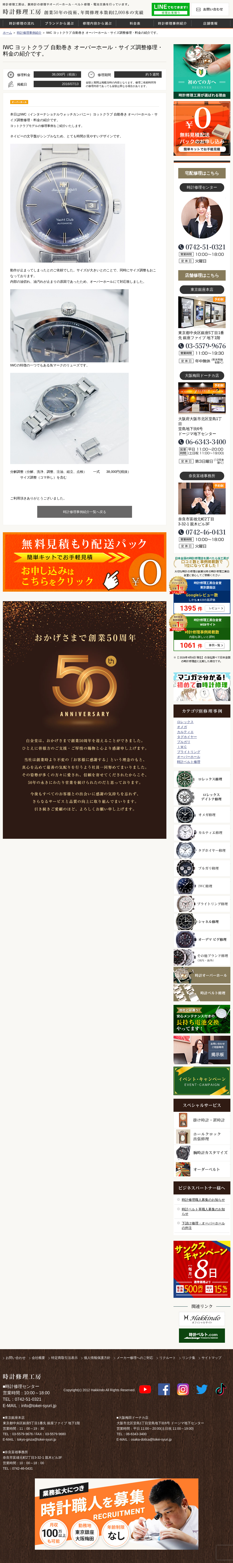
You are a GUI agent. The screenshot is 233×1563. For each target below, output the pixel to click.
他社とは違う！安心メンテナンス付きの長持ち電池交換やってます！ (202, 1019)
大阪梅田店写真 (202, 398)
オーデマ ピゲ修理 (202, 939)
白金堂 (202, 1319)
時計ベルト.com (202, 1335)
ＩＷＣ (182, 747)
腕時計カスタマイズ (202, 1153)
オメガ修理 (202, 814)
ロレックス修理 (202, 779)
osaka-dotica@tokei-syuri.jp (151, 1439)
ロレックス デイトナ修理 (202, 797)
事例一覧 (214, 645)
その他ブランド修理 (202, 957)
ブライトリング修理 (202, 904)
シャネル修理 (202, 921)
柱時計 (202, 1120)
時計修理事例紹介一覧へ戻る (84, 512)
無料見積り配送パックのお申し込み (84, 562)
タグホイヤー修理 (202, 850)
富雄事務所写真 (202, 498)
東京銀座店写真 (202, 312)
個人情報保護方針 (97, 1358)
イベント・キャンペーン (202, 1081)
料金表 (135, 23)
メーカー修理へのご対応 (135, 1358)
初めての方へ (202, 71)
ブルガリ (183, 742)
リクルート (167, 1358)
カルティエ (185, 732)
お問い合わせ (210, 9)
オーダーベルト (202, 1169)
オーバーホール (188, 757)
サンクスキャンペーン (202, 1269)
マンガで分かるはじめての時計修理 (202, 686)
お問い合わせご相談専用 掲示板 (202, 1050)
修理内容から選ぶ (97, 23)
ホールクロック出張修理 (202, 1136)
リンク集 (188, 1358)
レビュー (214, 608)
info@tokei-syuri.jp (38, 1405)
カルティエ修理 (202, 832)
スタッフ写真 (202, 218)
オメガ (182, 727)
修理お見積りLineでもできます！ (171, 9)
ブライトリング (188, 752)
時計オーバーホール (202, 975)
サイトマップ (211, 1358)
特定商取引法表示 (64, 1358)
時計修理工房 (22, 1376)
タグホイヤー (187, 737)
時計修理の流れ (22, 23)
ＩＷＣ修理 (202, 886)
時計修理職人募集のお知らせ (203, 1200)
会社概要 (38, 1358)
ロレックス (185, 722)
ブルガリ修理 (202, 868)
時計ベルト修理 (188, 762)
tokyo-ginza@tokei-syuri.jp (36, 1439)
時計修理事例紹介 (172, 23)
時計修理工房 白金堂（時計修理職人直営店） (22, 11)
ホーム (7, 32)
